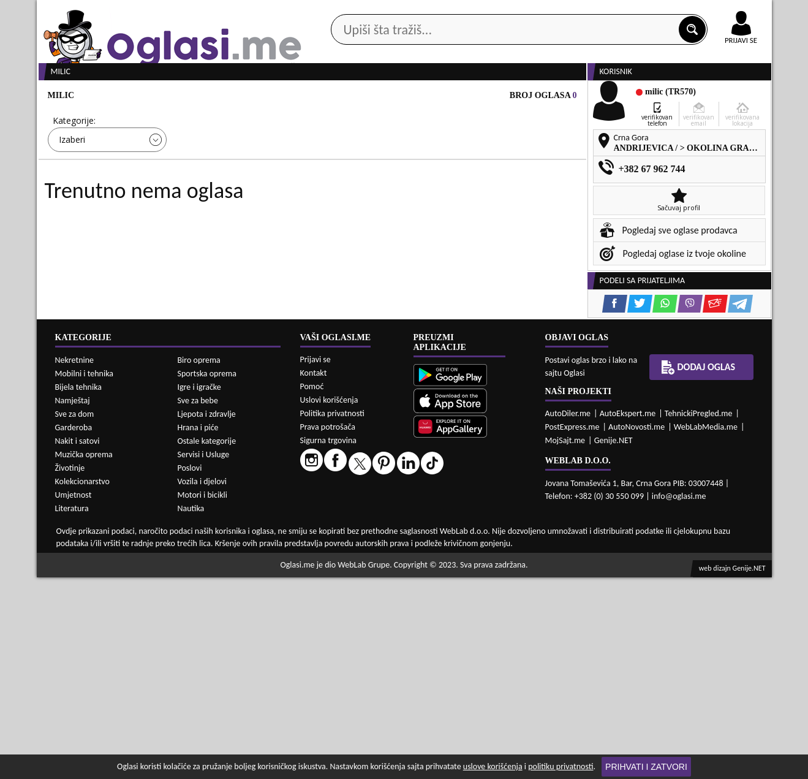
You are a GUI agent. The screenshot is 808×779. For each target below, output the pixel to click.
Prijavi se (315, 561)
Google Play (336, 11)
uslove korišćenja (493, 766)
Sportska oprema (207, 575)
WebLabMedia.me (706, 628)
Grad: (335, 167)
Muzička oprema (84, 656)
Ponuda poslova (642, 97)
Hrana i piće (198, 629)
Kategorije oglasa (115, 97)
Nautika (191, 710)
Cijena (201, 167)
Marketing (564, 12)
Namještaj (72, 602)
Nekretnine (74, 562)
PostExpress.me (572, 628)
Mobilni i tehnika (84, 575)
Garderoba (74, 629)
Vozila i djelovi (202, 683)
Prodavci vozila (318, 97)
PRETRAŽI (447, 222)
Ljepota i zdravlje (207, 615)
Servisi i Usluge (204, 656)
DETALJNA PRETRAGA (177, 222)
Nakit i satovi (77, 642)
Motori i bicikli (202, 696)
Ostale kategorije (207, 642)
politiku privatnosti (560, 766)
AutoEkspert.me (628, 615)
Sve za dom (74, 615)
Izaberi (72, 186)
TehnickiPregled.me (699, 615)
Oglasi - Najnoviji (505, 185)
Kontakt (630, 11)
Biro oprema (199, 562)
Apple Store (414, 11)
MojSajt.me (565, 642)
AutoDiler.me (568, 615)
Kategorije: (74, 167)
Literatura (72, 710)
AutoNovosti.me (636, 628)
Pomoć (312, 588)
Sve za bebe (198, 602)
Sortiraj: (477, 167)
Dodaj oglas (734, 97)
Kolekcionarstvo (82, 683)
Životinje (70, 669)
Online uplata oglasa (716, 12)
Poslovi (190, 669)
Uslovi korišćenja (329, 601)
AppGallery (491, 12)
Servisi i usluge (544, 97)
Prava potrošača (327, 628)
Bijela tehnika (78, 588)
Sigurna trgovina (328, 642)
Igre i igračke (199, 588)
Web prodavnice (219, 97)
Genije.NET (613, 642)
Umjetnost (73, 696)
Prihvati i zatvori (646, 767)
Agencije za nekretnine (432, 97)
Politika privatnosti (332, 615)
